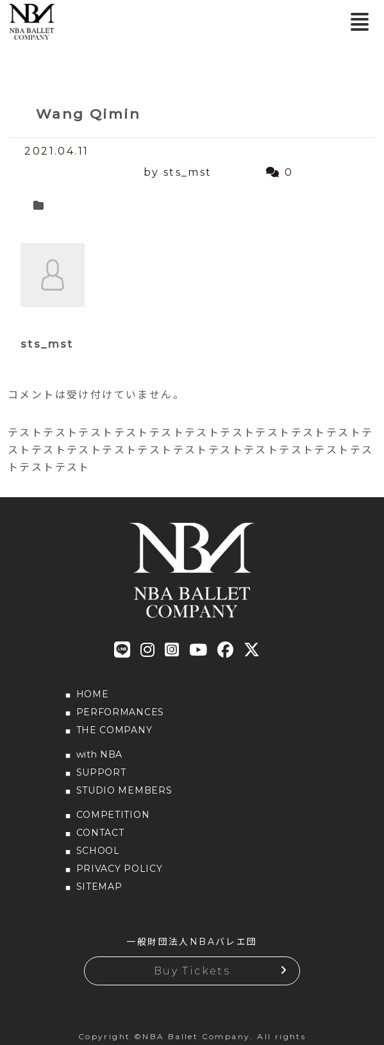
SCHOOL (98, 850)
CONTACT (100, 832)
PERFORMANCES (120, 712)
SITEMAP (99, 886)
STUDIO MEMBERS (124, 790)
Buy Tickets (192, 971)
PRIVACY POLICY (119, 868)
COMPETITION (113, 814)
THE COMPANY (114, 730)
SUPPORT (101, 772)
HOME (92, 694)
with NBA (99, 754)
